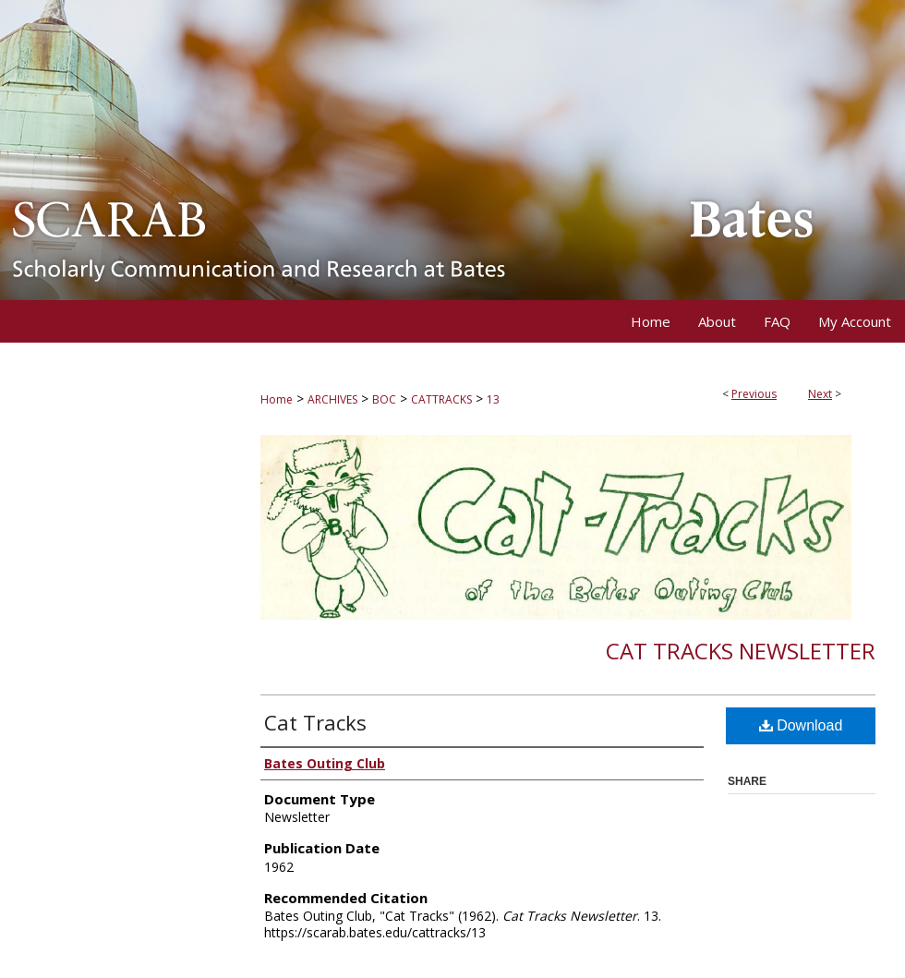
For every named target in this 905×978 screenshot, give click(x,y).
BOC (384, 399)
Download (801, 725)
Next (820, 394)
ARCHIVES (332, 399)
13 (493, 399)
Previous (754, 394)
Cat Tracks (315, 722)
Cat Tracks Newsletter (740, 650)
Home (276, 399)
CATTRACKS (441, 399)
